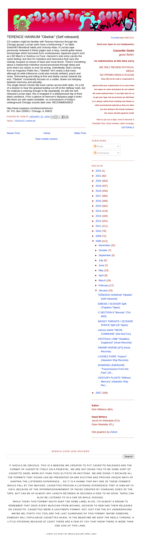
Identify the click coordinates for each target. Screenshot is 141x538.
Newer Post (13, 133)
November (105, 245)
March (102, 280)
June (102, 265)
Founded (115, 37)
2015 (99, 205)
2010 (99, 231)
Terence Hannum (24, 121)
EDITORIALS (128, 127)
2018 (99, 190)
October (103, 250)
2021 (99, 175)
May (101, 270)
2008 (99, 241)
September (105, 255)
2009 (99, 236)
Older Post (80, 133)
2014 (99, 210)
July (101, 260)
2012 (99, 220)
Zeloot (113, 431)
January (103, 290)
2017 (99, 195)
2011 (99, 226)
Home (47, 133)
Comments (101, 153)
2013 (99, 215)
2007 (99, 392)
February (104, 285)
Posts (98, 146)
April (101, 275)
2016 (99, 200)
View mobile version (46, 138)
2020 (99, 180)
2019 (99, 185)
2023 (99, 170)
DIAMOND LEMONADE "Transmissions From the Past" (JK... (113, 369)
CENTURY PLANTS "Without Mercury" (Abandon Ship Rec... (114, 381)
